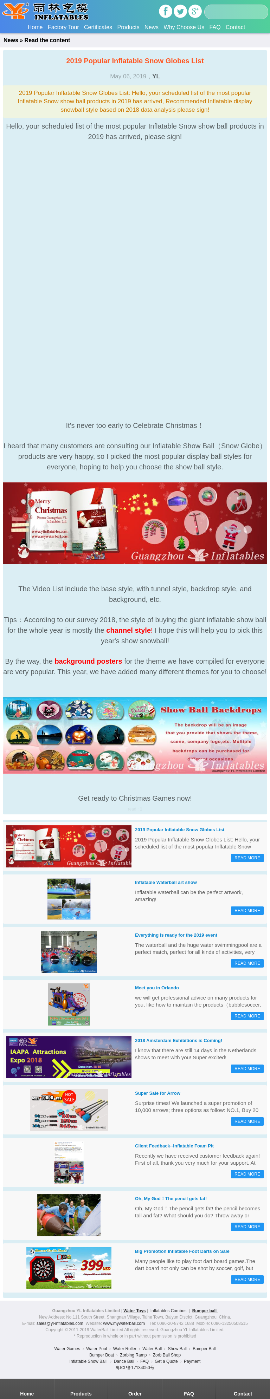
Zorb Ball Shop (167, 1355)
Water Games (67, 1348)
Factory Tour (63, 27)
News (151, 27)
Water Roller (124, 1348)
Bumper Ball (204, 1348)
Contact (235, 27)
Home (35, 27)
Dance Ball (124, 1361)
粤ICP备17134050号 (135, 1367)
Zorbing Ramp (133, 1355)
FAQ (215, 27)
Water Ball (152, 1348)
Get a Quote (166, 1361)
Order (135, 1394)
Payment (192, 1361)
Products (128, 27)
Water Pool (96, 1348)
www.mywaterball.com (124, 1323)
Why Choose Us (184, 27)
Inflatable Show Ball (89, 1361)
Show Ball (177, 1348)
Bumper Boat (101, 1355)
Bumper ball (205, 1310)
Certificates (98, 27)
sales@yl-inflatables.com (60, 1323)
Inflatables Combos (168, 1310)
